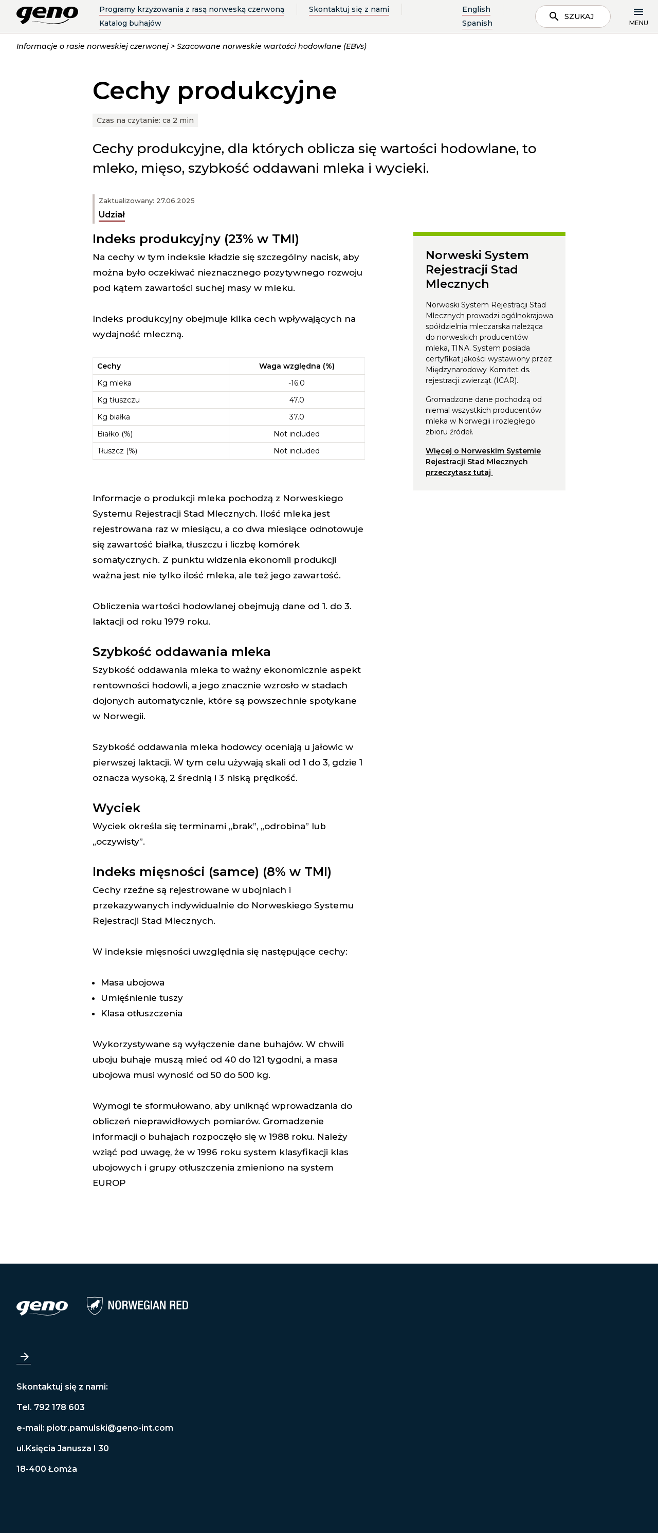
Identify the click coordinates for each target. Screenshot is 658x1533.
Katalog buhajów (130, 23)
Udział (112, 215)
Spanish (477, 23)
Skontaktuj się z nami (349, 9)
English (476, 9)
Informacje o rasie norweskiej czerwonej (92, 46)
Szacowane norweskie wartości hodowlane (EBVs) (272, 46)
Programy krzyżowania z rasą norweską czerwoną (191, 9)
